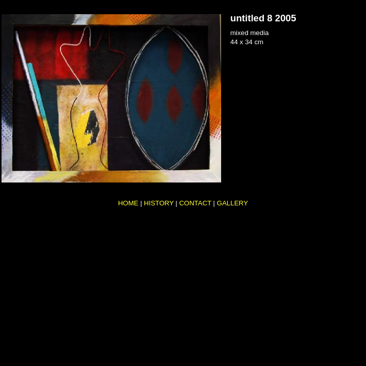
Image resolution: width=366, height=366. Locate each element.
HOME (128, 203)
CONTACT (195, 203)
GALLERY (232, 203)
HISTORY (159, 203)
